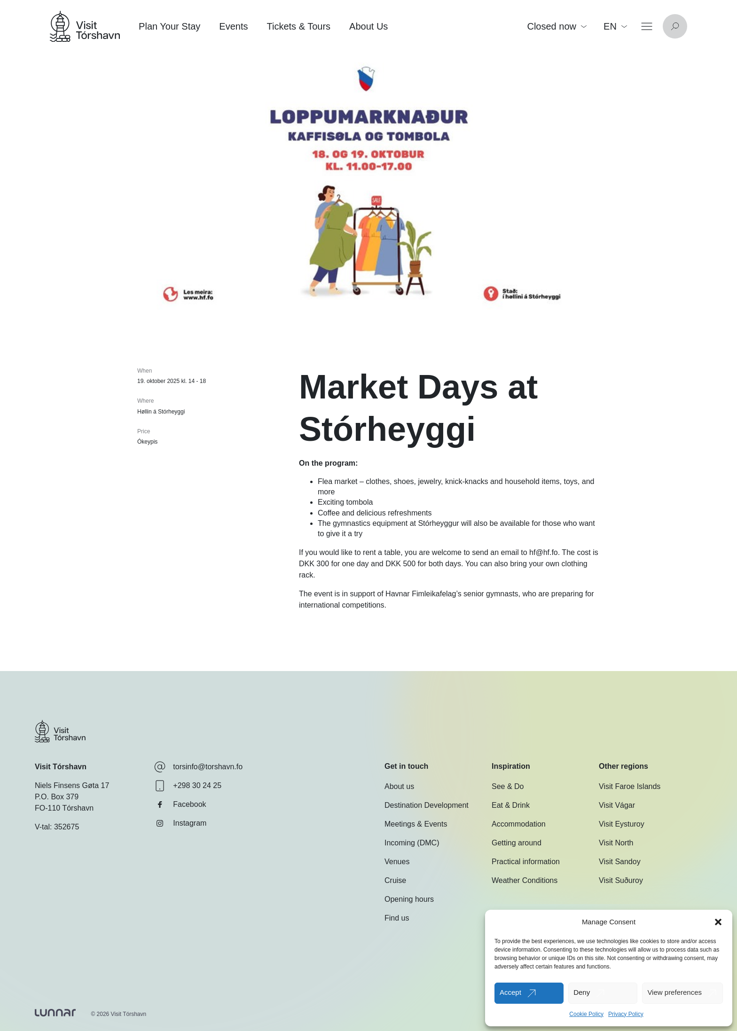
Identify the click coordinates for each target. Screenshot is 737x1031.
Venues (396, 862)
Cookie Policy (586, 1014)
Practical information (526, 862)
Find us (396, 918)
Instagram (180, 823)
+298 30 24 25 (187, 785)
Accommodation (519, 824)
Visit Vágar (617, 805)
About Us (368, 26)
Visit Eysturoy (621, 824)
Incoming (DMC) (411, 843)
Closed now (557, 26)
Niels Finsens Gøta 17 (72, 785)
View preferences (674, 992)
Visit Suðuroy (621, 880)
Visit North (616, 843)
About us (399, 786)
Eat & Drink (511, 805)
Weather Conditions (524, 880)
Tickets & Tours (298, 26)
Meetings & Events (415, 824)
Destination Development (426, 805)
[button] (718, 922)
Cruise (395, 880)
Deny (581, 992)
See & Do (508, 786)
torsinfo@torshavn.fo (198, 767)
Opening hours (409, 899)
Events (233, 26)
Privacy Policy (625, 1014)
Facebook (180, 804)
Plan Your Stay (169, 26)
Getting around (516, 843)
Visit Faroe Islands (629, 786)
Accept (510, 992)
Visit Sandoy (620, 862)
